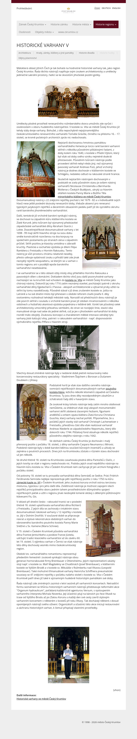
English (116, 8)
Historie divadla (86, 52)
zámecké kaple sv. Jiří (29, 482)
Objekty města (44, 32)
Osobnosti (25, 32)
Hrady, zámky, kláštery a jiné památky (55, 52)
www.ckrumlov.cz (68, 32)
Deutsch (106, 8)
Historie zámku (59, 24)
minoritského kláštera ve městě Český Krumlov (84, 196)
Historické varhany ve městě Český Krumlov (41, 698)
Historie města (81, 24)
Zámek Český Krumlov (32, 24)
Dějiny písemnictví (28, 58)
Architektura (25, 52)
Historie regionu (106, 24)
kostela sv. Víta (73, 280)
